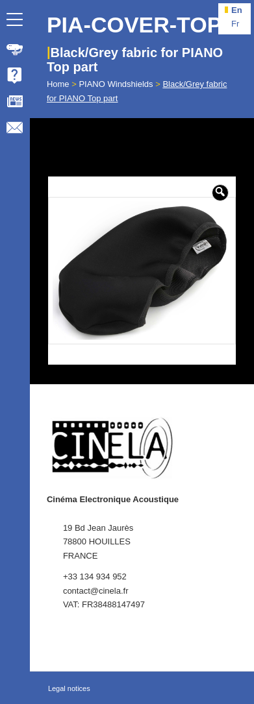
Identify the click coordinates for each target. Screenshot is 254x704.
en (236, 10)
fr (235, 24)
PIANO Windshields (116, 84)
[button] (220, 192)
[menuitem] (15, 49)
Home (58, 84)
